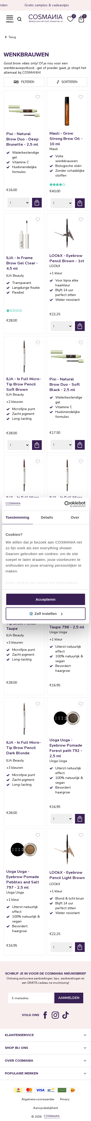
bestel (37, 202)
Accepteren (46, 599)
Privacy (64, 1099)
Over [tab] (75, 517)
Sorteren (69, 82)
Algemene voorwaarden (38, 1099)
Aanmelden (68, 998)
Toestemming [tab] (17, 517)
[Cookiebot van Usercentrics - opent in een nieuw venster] (64, 504)
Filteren (27, 82)
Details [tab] (47, 517)
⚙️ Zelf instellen (46, 614)
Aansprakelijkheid (45, 1108)
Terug (12, 37)
